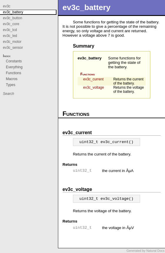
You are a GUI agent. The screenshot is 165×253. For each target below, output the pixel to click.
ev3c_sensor (13, 48)
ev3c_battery (90, 58)
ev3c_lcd (10, 30)
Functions (87, 74)
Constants (14, 61)
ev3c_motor (12, 42)
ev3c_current (93, 79)
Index (7, 56)
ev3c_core (11, 24)
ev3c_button (12, 18)
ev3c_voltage (93, 87)
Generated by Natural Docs (145, 250)
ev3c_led (10, 36)
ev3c (6, 6)
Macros (11, 79)
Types (10, 85)
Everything (14, 67)
